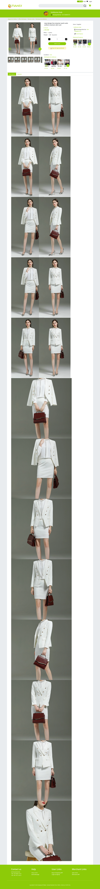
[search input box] (60, 5)
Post (84, 1)
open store (75, 872)
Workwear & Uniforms (50, 57)
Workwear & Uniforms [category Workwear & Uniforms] (41, 19)
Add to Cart (57, 43)
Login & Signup (56, 874)
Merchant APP (76, 874)
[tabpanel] (50, 469)
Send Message (35, 874)
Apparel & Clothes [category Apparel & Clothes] (12, 19)
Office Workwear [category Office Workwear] (22, 19)
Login (90, 1)
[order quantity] (57, 39)
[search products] (85, 6)
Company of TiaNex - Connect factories (46, 885)
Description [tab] (12, 74)
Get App (80, 1)
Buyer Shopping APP (57, 872)
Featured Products (78, 37)
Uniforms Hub (56, 12)
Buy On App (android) (57, 48)
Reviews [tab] (19, 74)
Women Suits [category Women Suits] (31, 19)
